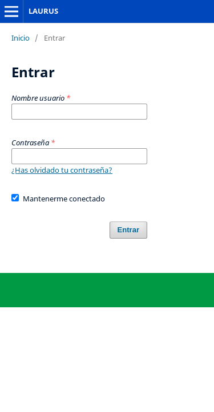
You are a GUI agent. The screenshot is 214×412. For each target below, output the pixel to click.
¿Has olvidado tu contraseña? (61, 170)
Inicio (20, 38)
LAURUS (43, 11)
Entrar (128, 229)
